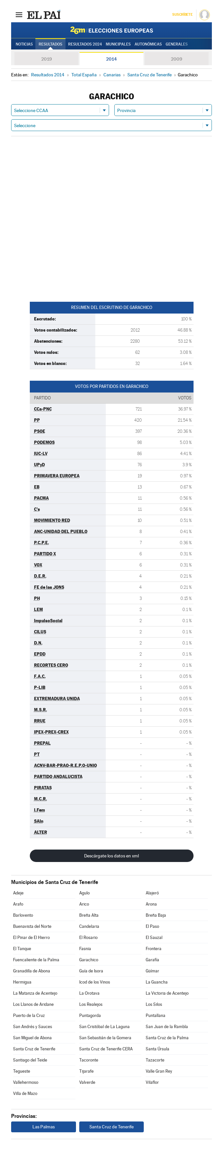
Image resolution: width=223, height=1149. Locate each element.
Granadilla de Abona (31, 970)
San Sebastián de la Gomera (105, 1037)
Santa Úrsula (157, 1048)
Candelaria (89, 926)
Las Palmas (43, 1126)
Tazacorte (155, 1060)
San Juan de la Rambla (167, 1026)
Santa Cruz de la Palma (167, 1037)
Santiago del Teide (30, 1060)
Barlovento (23, 915)
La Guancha (157, 982)
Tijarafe (86, 1071)
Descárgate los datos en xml (111, 855)
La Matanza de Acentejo (35, 993)
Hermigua (22, 982)
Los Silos (154, 1004)
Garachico (88, 959)
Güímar (152, 970)
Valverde (87, 1082)
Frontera (153, 948)
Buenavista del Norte (32, 926)
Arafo (18, 904)
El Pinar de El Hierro (31, 937)
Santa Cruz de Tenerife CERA (106, 1048)
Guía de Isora (91, 970)
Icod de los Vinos (94, 982)
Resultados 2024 (85, 44)
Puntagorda (90, 1015)
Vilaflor (152, 1082)
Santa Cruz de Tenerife (34, 1048)
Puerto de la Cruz (29, 1015)
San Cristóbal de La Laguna (104, 1026)
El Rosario (88, 937)
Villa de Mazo (25, 1093)
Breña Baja (156, 915)
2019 (46, 59)
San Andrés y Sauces (32, 1026)
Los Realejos (90, 1004)
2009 (176, 59)
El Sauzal (154, 937)
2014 (111, 59)
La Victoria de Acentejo (167, 993)
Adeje (18, 892)
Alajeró (152, 892)
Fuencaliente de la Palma (36, 959)
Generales (177, 44)
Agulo (84, 892)
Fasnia (85, 948)
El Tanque (22, 948)
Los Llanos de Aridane (33, 1004)
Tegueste (21, 1071)
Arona (151, 904)
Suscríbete (182, 14)
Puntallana (155, 1015)
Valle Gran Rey (159, 1071)
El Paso (152, 926)
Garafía (152, 959)
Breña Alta (89, 915)
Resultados (50, 44)
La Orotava (89, 993)
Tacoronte (88, 1060)
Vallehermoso (25, 1082)
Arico (84, 904)
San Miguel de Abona (32, 1037)
